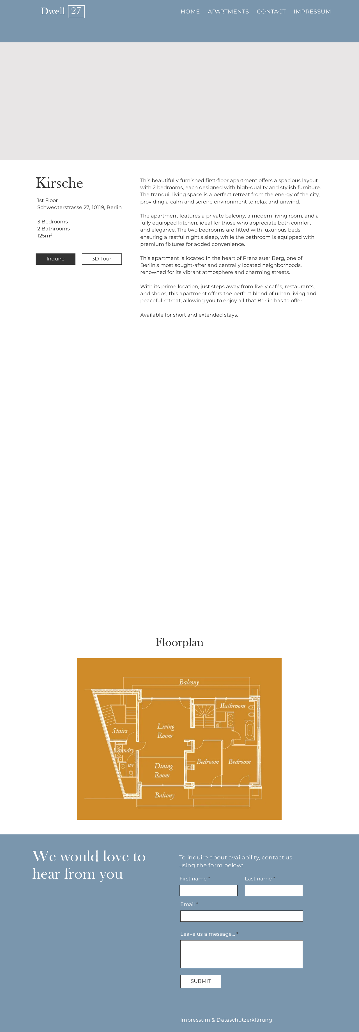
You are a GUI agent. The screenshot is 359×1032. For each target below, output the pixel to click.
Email (187, 904)
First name (193, 878)
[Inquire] (55, 259)
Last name (258, 878)
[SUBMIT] (200, 981)
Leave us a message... (207, 934)
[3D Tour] (102, 259)
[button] (228, 11)
